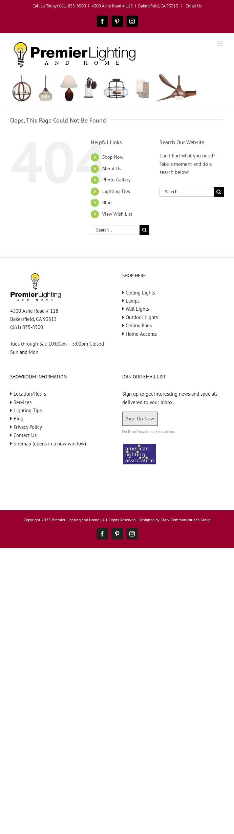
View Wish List (117, 214)
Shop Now (112, 157)
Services (22, 402)
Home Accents (141, 334)
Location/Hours (30, 394)
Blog (107, 202)
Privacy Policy (28, 427)
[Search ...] (115, 230)
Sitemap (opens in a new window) (50, 443)
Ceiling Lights (140, 292)
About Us (111, 169)
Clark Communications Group (185, 519)
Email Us (193, 6)
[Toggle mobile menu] (220, 43)
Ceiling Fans (139, 325)
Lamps (133, 301)
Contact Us (25, 435)
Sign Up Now (140, 418)
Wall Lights (137, 309)
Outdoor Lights (142, 317)
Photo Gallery (116, 180)
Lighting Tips (116, 191)
